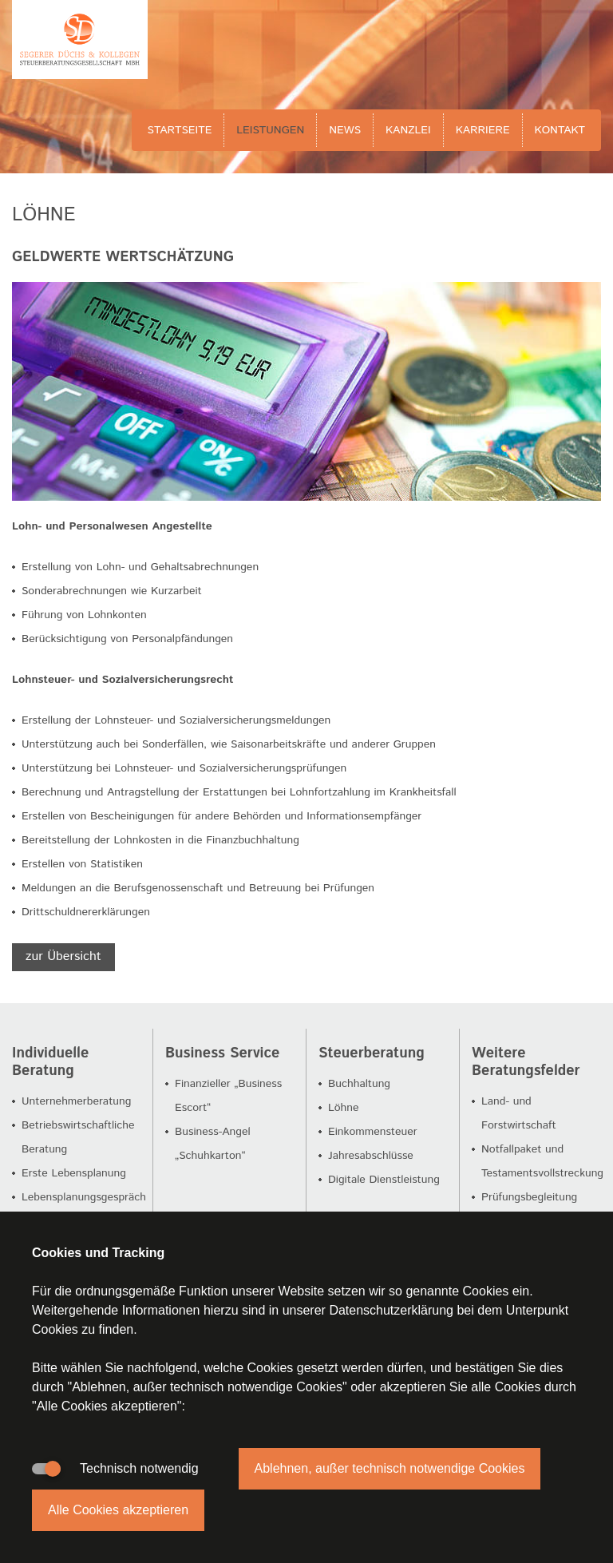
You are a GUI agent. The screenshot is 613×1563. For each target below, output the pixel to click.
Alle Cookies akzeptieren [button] (118, 1510)
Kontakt (560, 130)
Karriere (483, 130)
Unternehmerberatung (76, 1101)
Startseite (180, 130)
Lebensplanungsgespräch (84, 1197)
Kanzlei (408, 130)
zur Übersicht (63, 956)
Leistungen (270, 130)
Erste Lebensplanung (74, 1173)
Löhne (343, 1108)
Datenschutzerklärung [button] (391, 1310)
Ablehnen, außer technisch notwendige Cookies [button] (390, 1468)
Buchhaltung (359, 1084)
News (345, 130)
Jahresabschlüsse (370, 1156)
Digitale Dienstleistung (384, 1180)
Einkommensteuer (372, 1132)
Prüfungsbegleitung (529, 1197)
